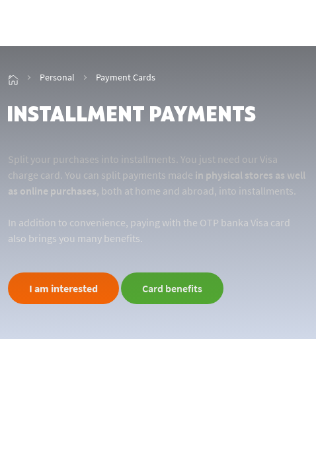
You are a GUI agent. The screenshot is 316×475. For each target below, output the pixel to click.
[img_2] (59, 24)
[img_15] (13, 77)
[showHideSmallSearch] (265, 24)
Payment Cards (125, 77)
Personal (57, 77)
